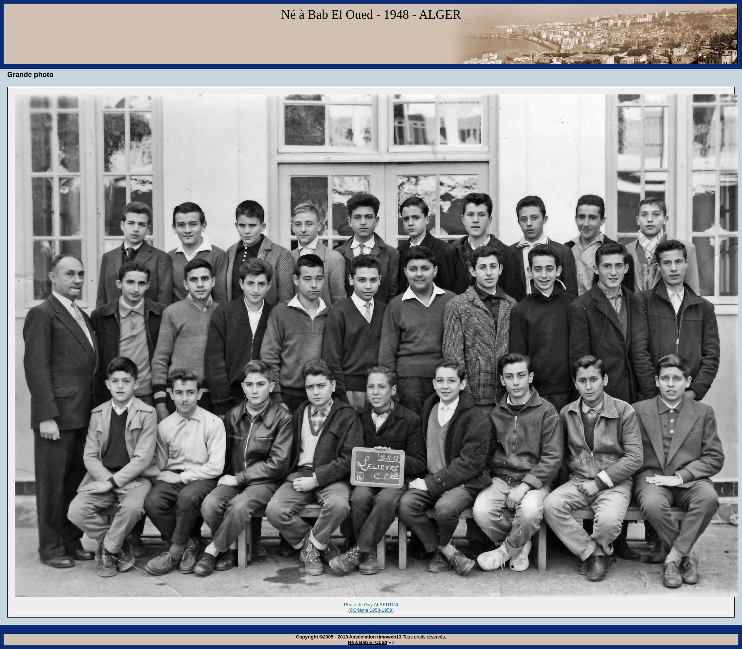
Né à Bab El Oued (367, 642)
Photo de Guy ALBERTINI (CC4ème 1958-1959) (371, 608)
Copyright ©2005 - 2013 (322, 637)
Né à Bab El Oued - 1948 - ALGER (371, 15)
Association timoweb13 (375, 637)
